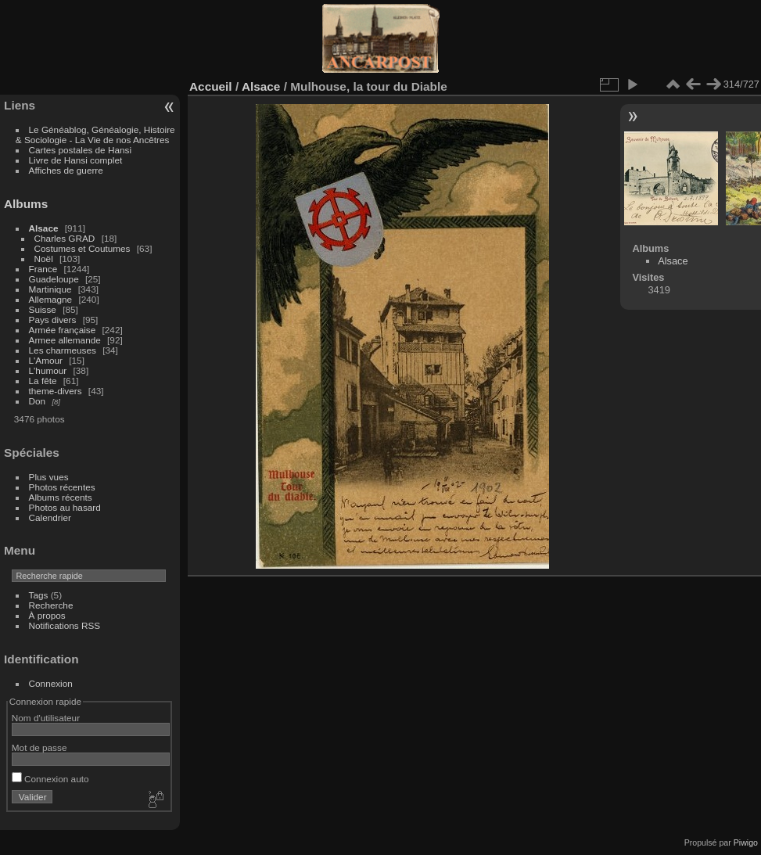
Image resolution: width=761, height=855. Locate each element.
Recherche (51, 605)
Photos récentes (62, 487)
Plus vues (49, 477)
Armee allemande (65, 340)
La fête (43, 380)
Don (37, 401)
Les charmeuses (62, 350)
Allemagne (51, 299)
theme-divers (55, 391)
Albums (26, 203)
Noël (43, 258)
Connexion (51, 683)
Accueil (210, 86)
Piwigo (746, 842)
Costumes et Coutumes (82, 248)
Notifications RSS (65, 625)
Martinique (50, 289)
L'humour (48, 370)
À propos (47, 615)
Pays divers (53, 319)
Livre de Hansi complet (76, 160)
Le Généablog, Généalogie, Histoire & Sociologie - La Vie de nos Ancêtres (95, 134)
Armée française (62, 330)
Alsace (44, 228)
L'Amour (46, 360)
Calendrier (50, 517)
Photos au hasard (65, 507)
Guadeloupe (54, 279)
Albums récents (60, 497)
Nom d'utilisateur (46, 718)
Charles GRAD (64, 238)
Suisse (42, 309)
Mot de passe (39, 747)
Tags (38, 595)
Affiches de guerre (66, 170)
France (43, 269)
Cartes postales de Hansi (80, 150)
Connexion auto (50, 779)
